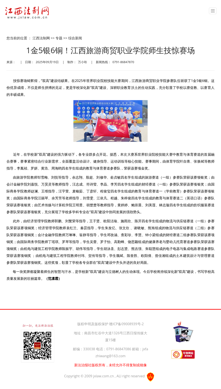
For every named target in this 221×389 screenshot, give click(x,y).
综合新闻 (75, 38)
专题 (58, 38)
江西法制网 (41, 38)
